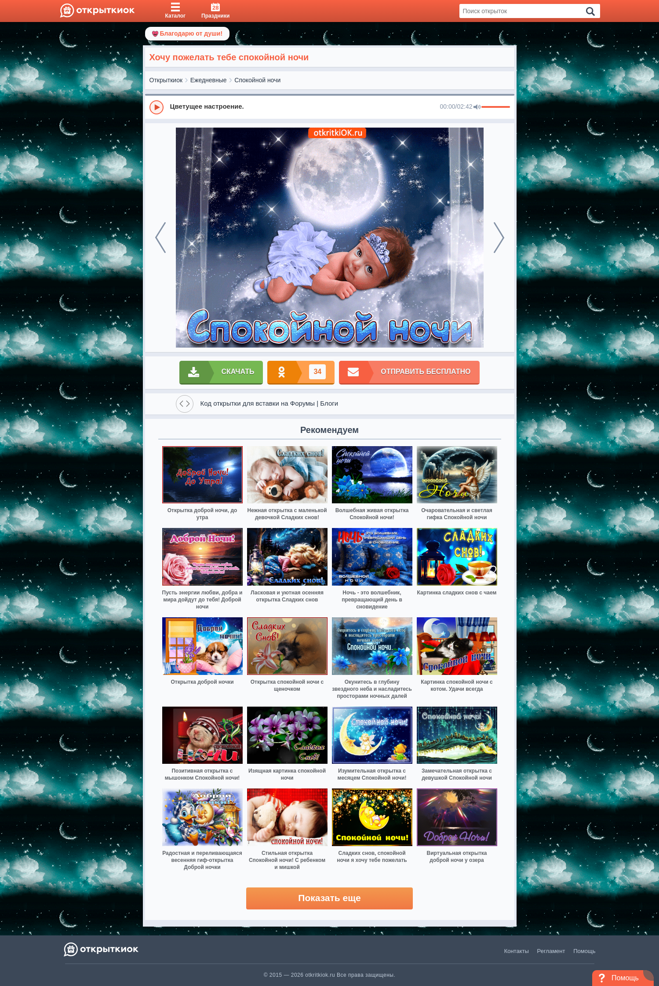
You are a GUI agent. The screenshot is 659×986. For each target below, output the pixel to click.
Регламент (551, 951)
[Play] (156, 107)
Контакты (516, 951)
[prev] (160, 238)
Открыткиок (166, 80)
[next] (499, 238)
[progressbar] (495, 107)
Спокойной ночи (257, 80)
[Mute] (477, 107)
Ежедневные (208, 80)
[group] (329, 107)
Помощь (584, 951)
